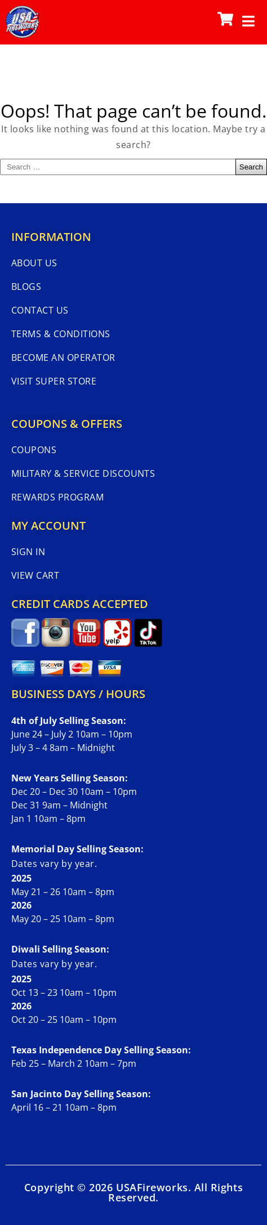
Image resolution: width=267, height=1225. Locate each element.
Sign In (28, 552)
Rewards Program (57, 497)
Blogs (26, 286)
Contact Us (40, 310)
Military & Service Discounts (83, 473)
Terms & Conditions (60, 334)
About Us (34, 263)
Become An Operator (63, 357)
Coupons (33, 450)
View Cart (35, 575)
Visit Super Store (53, 381)
